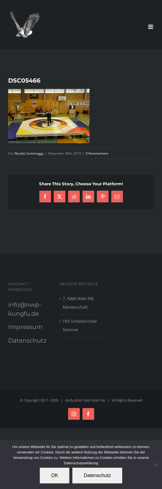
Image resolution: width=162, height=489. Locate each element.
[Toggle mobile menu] (151, 27)
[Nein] (155, 464)
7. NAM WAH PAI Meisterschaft (78, 303)
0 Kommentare (97, 153)
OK (54, 475)
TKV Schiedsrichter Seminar (80, 325)
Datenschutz (27, 340)
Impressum (25, 327)
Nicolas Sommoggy (29, 153)
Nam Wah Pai (94, 400)
